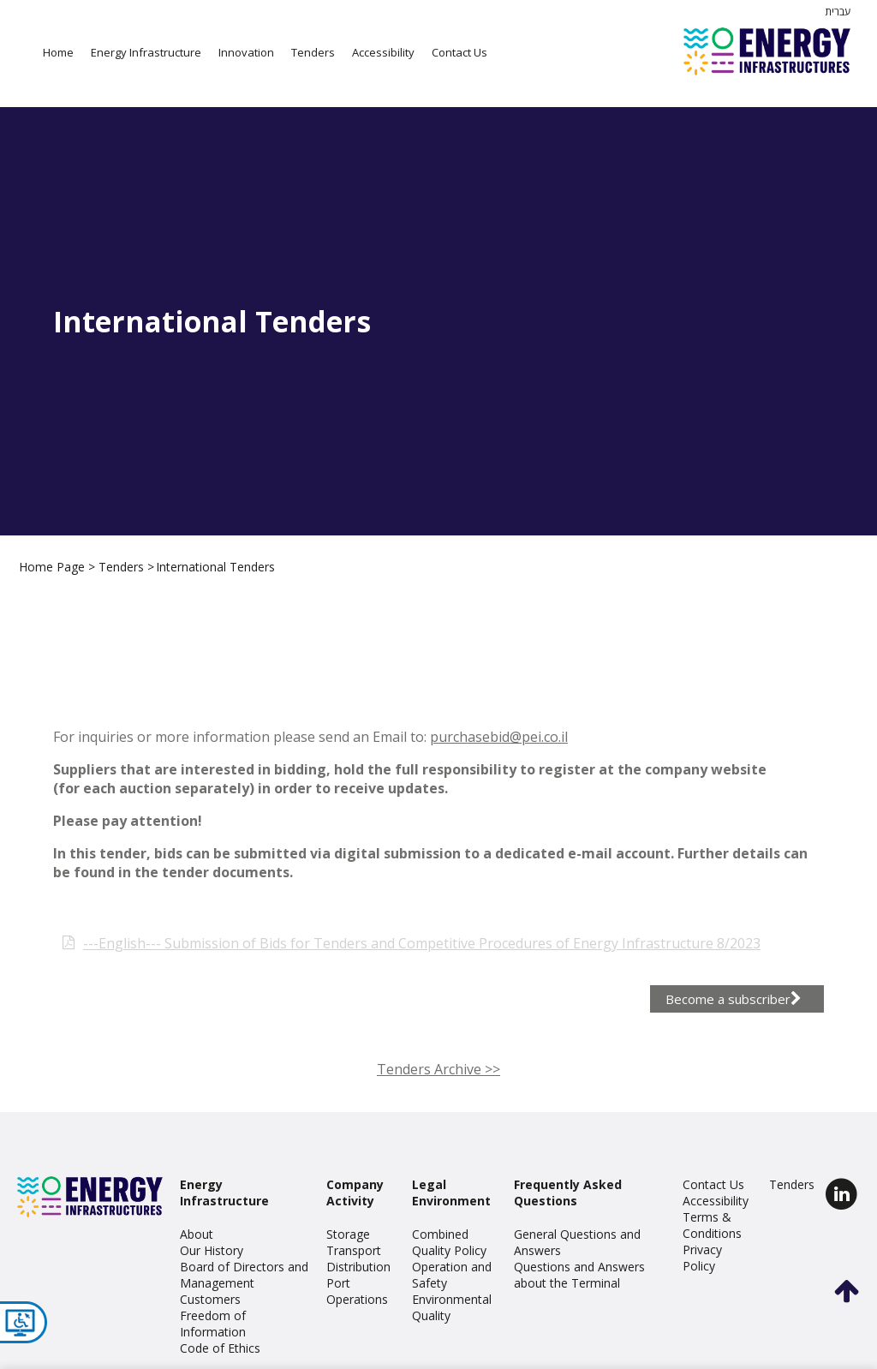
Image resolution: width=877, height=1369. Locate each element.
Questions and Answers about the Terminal (579, 1274)
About (196, 1234)
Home (58, 52)
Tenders (313, 52)
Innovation (246, 52)
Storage (348, 1234)
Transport (353, 1250)
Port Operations (357, 1291)
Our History (211, 1250)
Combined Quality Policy (449, 1242)
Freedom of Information (213, 1323)
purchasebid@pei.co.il (499, 760)
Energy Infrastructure (146, 52)
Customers (210, 1299)
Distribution (358, 1266)
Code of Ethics (220, 1348)
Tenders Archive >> (438, 1093)
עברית (837, 11)
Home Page (53, 567)
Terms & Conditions (712, 1225)
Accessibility (383, 52)
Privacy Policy (702, 1257)
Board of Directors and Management (244, 1274)
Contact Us (459, 52)
